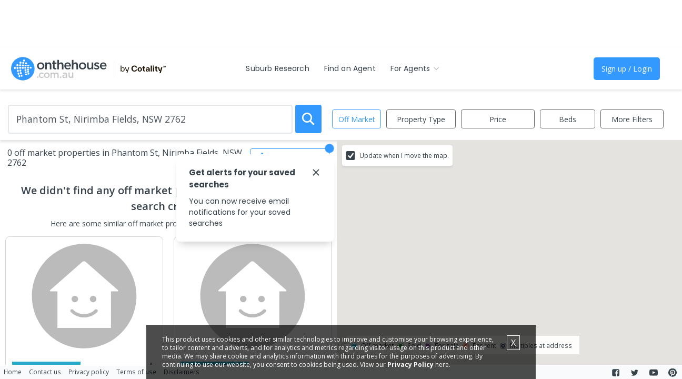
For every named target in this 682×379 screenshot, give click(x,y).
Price (497, 119)
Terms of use (136, 371)
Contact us (45, 371)
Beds (567, 119)
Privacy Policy (410, 364)
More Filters (632, 119)
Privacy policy (88, 371)
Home (13, 371)
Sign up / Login (626, 69)
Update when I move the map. (404, 155)
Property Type (421, 119)
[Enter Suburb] (150, 119)
